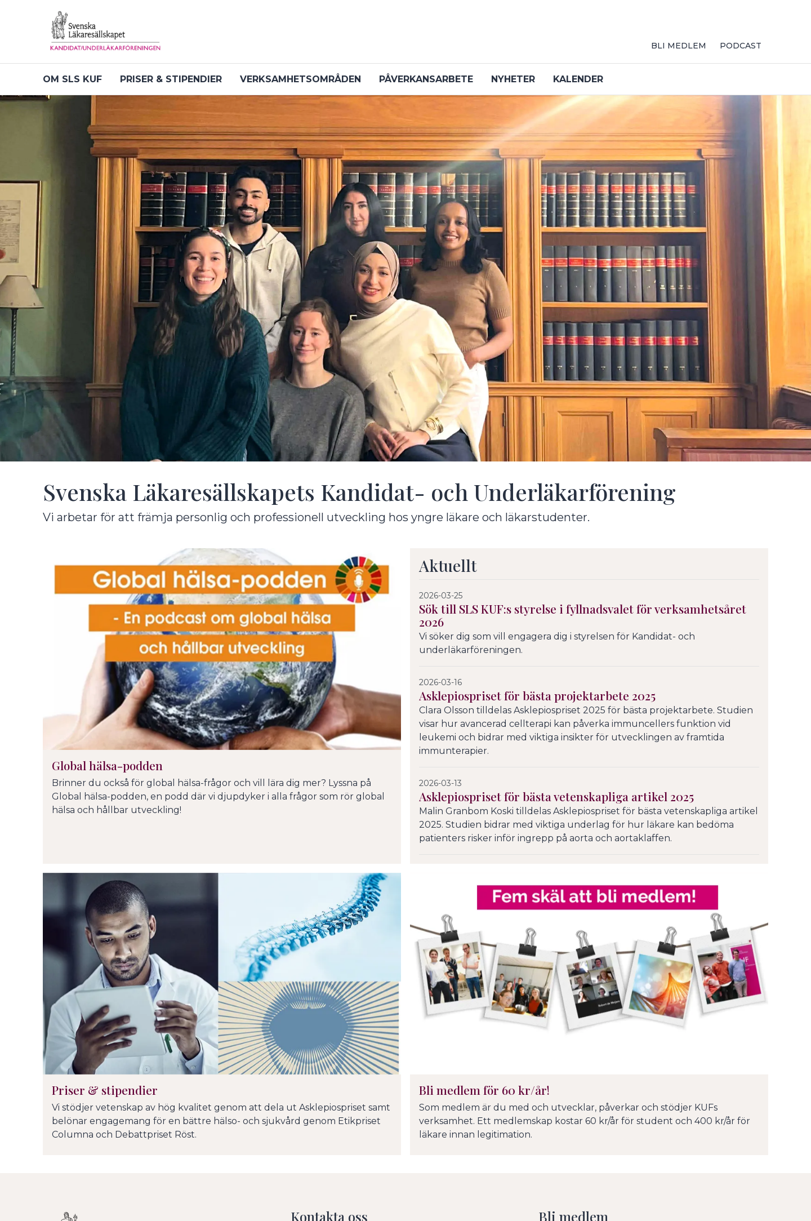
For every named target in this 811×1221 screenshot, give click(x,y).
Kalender (578, 79)
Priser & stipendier (171, 79)
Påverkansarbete (426, 79)
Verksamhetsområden (300, 79)
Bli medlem (678, 46)
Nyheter (513, 79)
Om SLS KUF (72, 79)
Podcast (740, 46)
